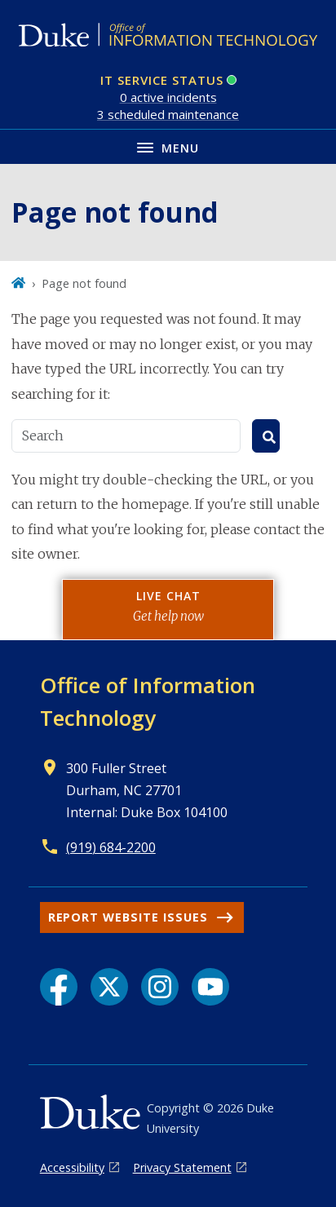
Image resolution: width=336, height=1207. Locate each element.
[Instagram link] (160, 987)
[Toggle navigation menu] (168, 146)
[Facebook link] (58, 987)
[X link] (109, 987)
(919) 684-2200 (111, 847)
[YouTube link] (210, 987)
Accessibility (72, 1167)
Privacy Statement (182, 1167)
